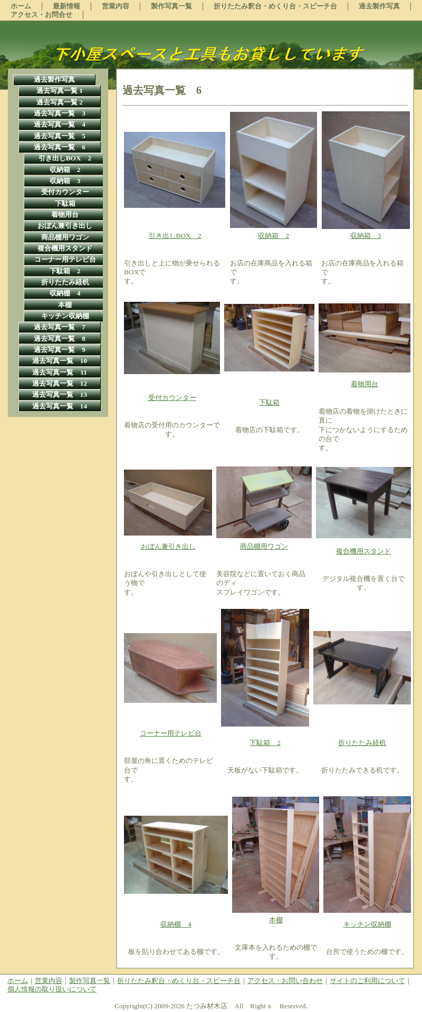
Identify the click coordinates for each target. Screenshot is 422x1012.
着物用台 (364, 384)
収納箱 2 (273, 236)
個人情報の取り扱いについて (52, 989)
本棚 (276, 920)
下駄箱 (269, 402)
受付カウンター (172, 398)
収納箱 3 (365, 236)
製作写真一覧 (89, 981)
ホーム (17, 981)
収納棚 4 (175, 924)
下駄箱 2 (265, 743)
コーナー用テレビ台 (171, 733)
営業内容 (48, 981)
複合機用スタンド (363, 551)
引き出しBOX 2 (175, 236)
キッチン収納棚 (367, 924)
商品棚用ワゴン (264, 546)
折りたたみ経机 (362, 743)
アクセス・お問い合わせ (285, 981)
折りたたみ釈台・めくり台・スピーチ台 (179, 981)
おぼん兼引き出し (168, 546)
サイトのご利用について (367, 981)
